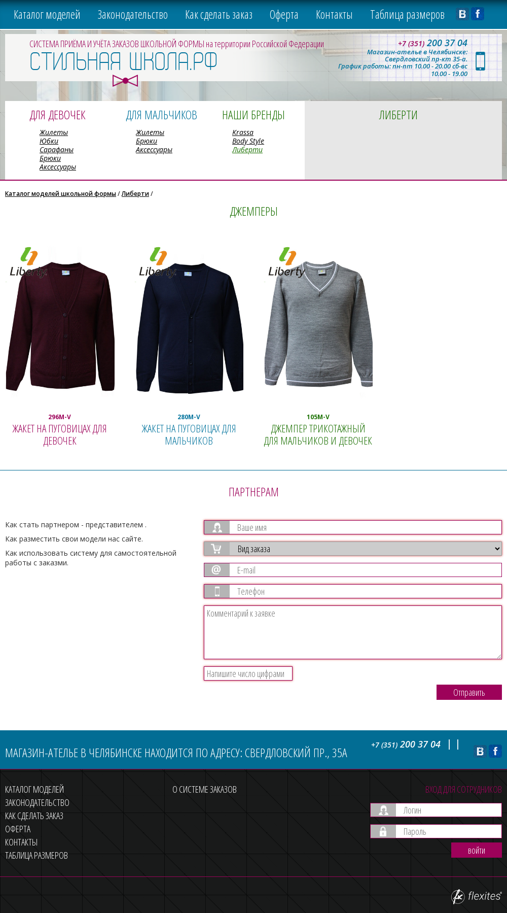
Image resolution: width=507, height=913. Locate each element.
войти (476, 850)
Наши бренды (253, 114)
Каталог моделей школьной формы (60, 193)
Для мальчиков (161, 114)
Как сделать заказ (218, 14)
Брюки (50, 158)
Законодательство (133, 14)
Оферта (284, 14)
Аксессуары (58, 167)
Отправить (469, 692)
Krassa (243, 132)
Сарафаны (57, 149)
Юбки (49, 141)
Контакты (334, 14)
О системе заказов (204, 789)
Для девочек (57, 114)
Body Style (248, 141)
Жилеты (54, 132)
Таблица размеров (407, 14)
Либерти (247, 149)
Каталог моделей (47, 14)
